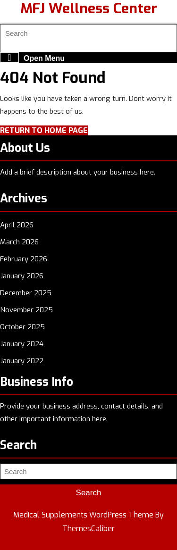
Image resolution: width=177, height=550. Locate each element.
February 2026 (23, 259)
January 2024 (21, 344)
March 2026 (19, 242)
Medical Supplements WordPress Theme (83, 515)
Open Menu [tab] (32, 57)
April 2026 (17, 225)
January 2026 (21, 276)
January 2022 (21, 361)
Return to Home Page (44, 130)
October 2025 (22, 327)
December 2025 (25, 293)
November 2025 (26, 310)
